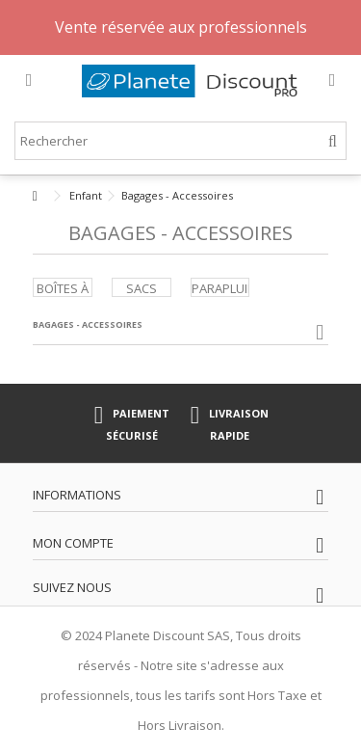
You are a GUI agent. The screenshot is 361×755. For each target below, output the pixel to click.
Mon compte (73, 543)
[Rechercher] (332, 141)
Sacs (141, 288)
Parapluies (227, 288)
